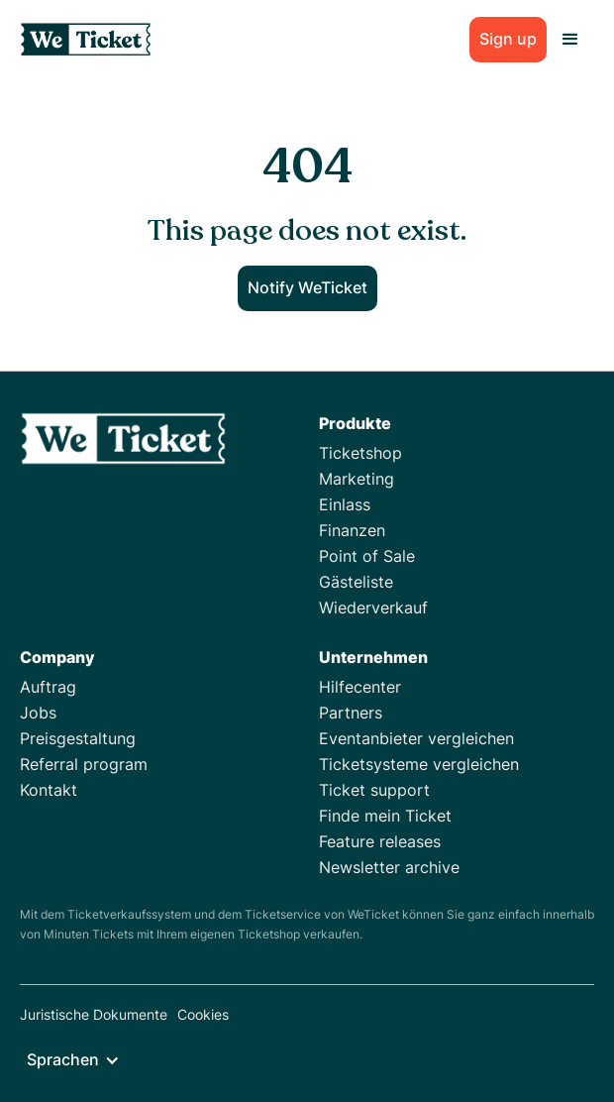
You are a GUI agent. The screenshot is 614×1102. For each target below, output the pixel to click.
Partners (350, 712)
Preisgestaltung (78, 738)
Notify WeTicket (307, 287)
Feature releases (380, 841)
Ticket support (374, 790)
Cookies (203, 1014)
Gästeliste (356, 582)
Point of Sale (367, 556)
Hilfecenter (360, 687)
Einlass (344, 504)
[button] (570, 39)
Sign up (508, 39)
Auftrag (48, 687)
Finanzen (352, 530)
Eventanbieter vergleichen (416, 738)
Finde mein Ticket (385, 816)
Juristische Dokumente (93, 1014)
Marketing (356, 479)
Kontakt (48, 790)
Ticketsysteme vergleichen (419, 764)
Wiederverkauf (373, 607)
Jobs (38, 712)
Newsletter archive (389, 867)
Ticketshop (360, 453)
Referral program (84, 764)
